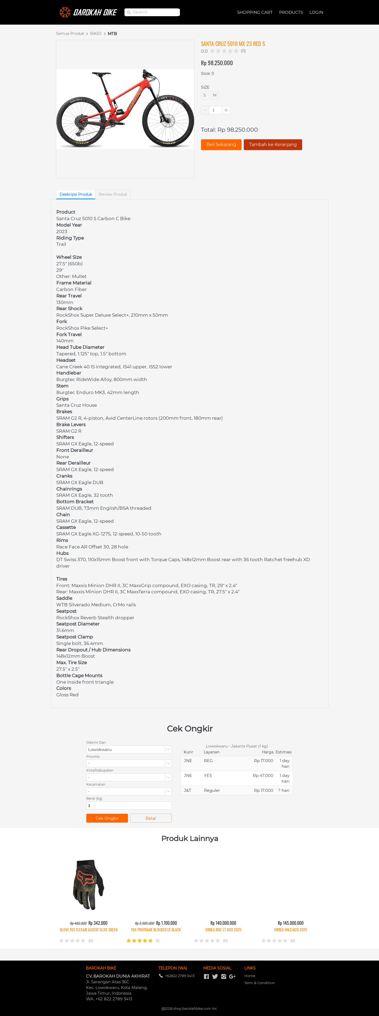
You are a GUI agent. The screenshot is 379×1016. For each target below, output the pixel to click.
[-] (206, 976)
